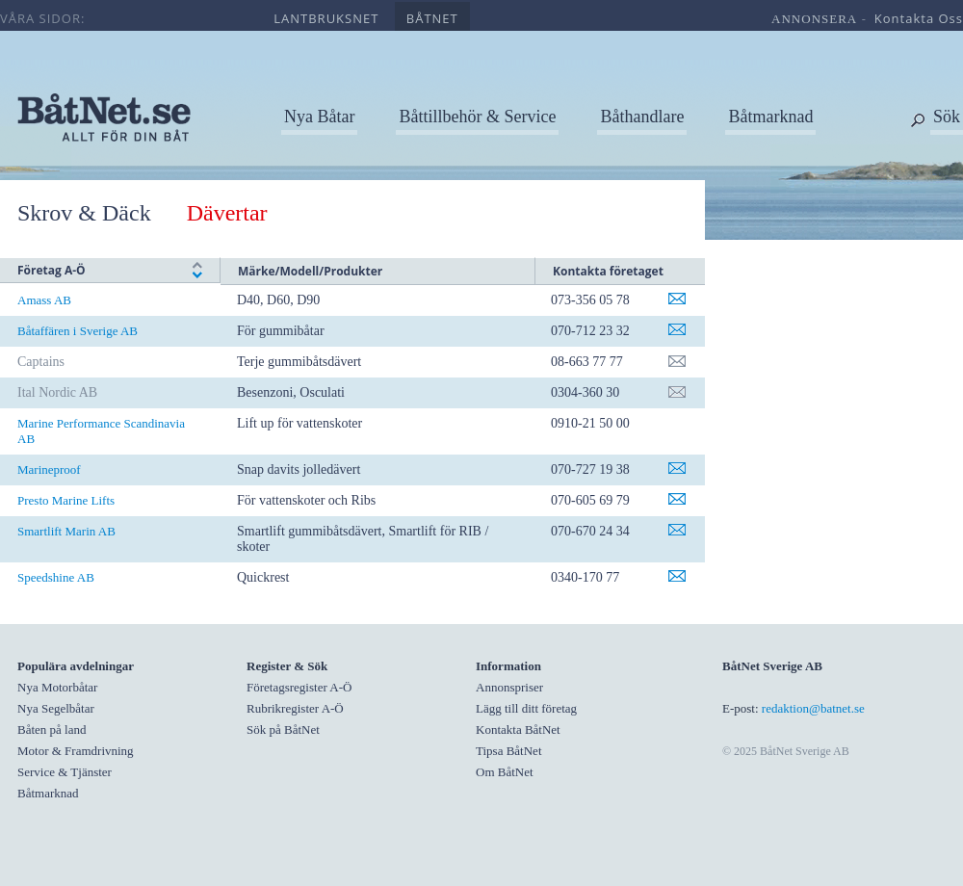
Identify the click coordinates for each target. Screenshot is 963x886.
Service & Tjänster (64, 772)
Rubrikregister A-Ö (295, 708)
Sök (946, 116)
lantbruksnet (325, 18)
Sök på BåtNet (283, 729)
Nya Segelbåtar (55, 708)
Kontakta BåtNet (518, 729)
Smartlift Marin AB (66, 531)
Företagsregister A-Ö (299, 687)
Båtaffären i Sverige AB (77, 331)
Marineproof (49, 469)
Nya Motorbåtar (57, 687)
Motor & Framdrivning (75, 750)
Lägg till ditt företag (526, 708)
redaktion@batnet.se (813, 708)
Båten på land (51, 729)
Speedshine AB (55, 577)
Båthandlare (642, 116)
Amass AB (44, 300)
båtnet (432, 18)
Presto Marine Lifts (66, 500)
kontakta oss (918, 18)
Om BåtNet (505, 772)
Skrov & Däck (84, 212)
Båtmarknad (770, 116)
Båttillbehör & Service (477, 116)
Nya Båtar (319, 116)
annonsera (814, 19)
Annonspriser (509, 687)
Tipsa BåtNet (509, 750)
